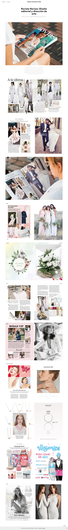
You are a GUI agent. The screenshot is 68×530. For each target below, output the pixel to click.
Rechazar (43, 528)
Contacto (8, 1)
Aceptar (40, 528)
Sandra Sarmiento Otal (34, 2)
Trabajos (3, 1)
